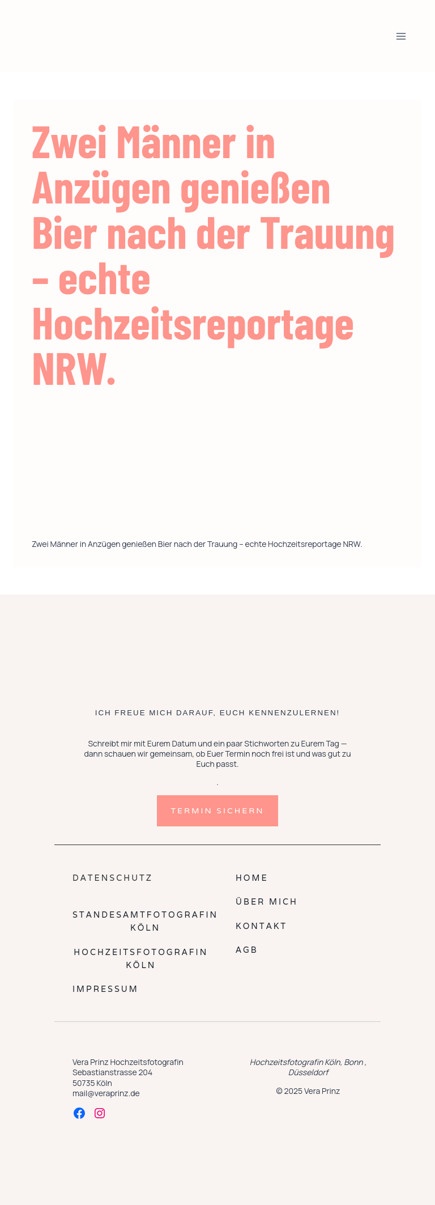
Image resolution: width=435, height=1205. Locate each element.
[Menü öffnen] (400, 36)
